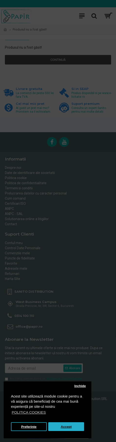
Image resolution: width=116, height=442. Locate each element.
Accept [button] (66, 427)
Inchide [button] (80, 386)
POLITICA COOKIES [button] (29, 412)
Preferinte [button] (29, 427)
